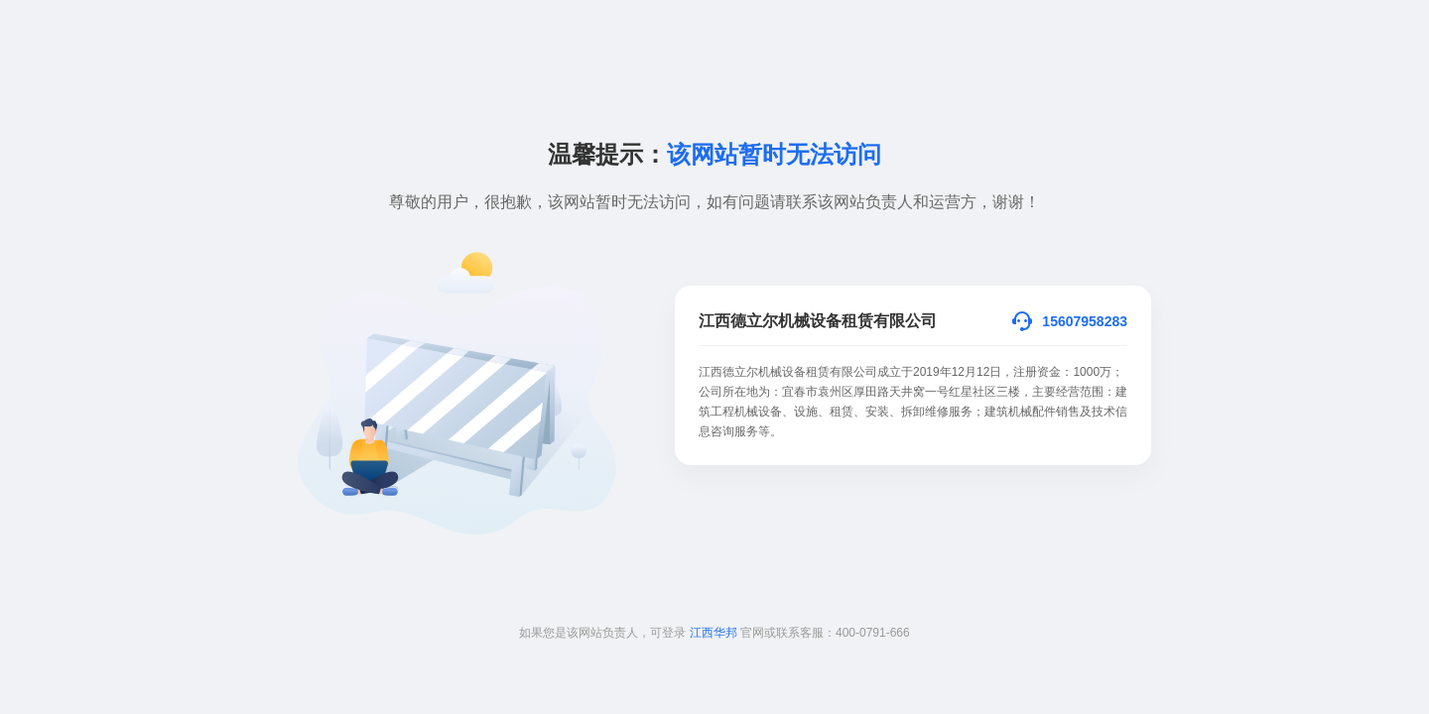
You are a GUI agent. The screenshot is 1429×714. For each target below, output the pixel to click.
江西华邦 (713, 633)
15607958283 (1084, 321)
